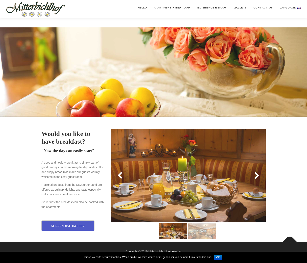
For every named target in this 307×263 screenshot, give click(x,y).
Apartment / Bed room (172, 7)
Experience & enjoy (212, 7)
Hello (142, 7)
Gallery (240, 7)
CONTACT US (263, 7)
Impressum (174, 251)
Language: (290, 7)
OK (218, 257)
